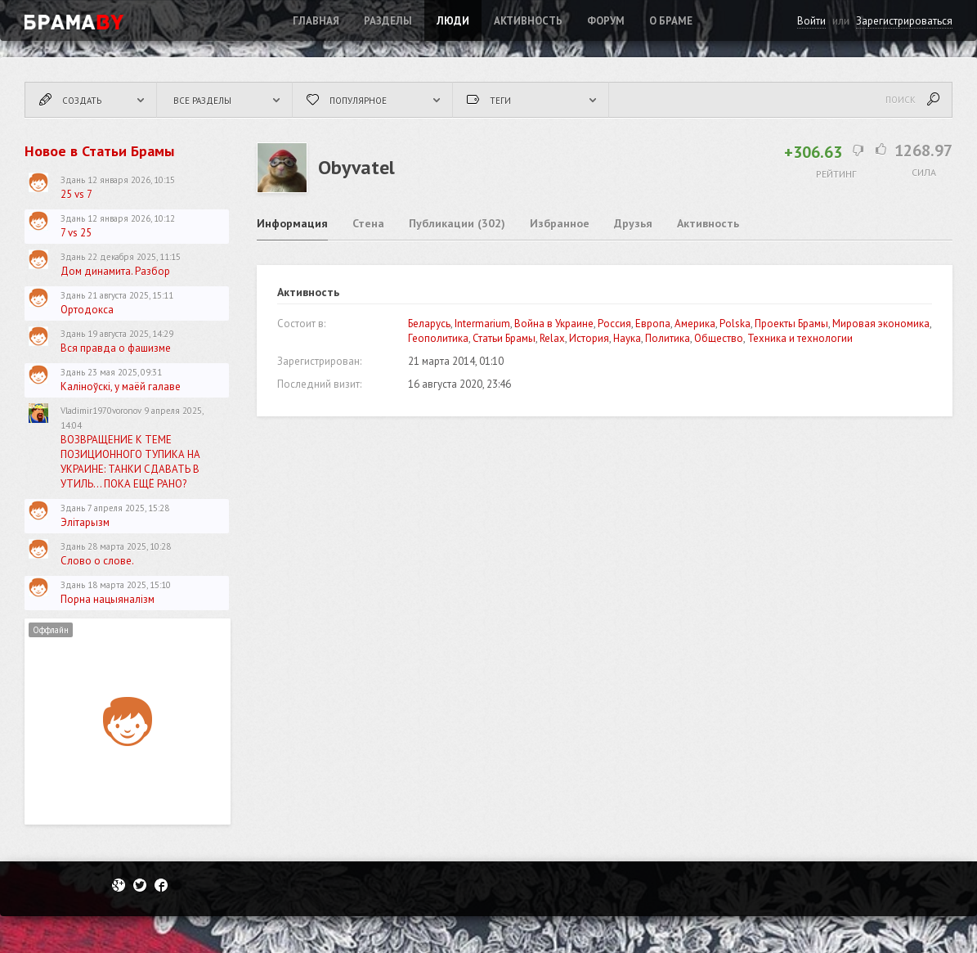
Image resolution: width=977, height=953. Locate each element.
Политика (667, 338)
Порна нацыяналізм (108, 599)
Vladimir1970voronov (101, 410)
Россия (614, 323)
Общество (718, 338)
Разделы (388, 21)
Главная (316, 21)
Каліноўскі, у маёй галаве (121, 386)
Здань (73, 180)
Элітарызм (85, 522)
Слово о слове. (97, 561)
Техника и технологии (800, 338)
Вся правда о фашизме (116, 348)
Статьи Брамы (504, 338)
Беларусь (429, 323)
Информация (292, 223)
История (589, 338)
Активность (528, 21)
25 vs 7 (76, 194)
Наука (627, 338)
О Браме (670, 21)
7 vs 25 (76, 233)
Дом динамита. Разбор (115, 271)
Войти (811, 21)
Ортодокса (87, 310)
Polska (735, 323)
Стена (368, 223)
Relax (552, 338)
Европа (652, 323)
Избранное (559, 223)
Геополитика (438, 338)
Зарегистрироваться (904, 21)
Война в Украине (554, 323)
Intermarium (482, 323)
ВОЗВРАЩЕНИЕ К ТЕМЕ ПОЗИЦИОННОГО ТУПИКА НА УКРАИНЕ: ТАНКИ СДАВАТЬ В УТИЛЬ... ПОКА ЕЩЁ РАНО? (130, 462)
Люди (453, 21)
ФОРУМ (606, 21)
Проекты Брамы (791, 323)
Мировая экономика (881, 323)
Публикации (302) (457, 223)
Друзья (633, 223)
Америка (694, 323)
